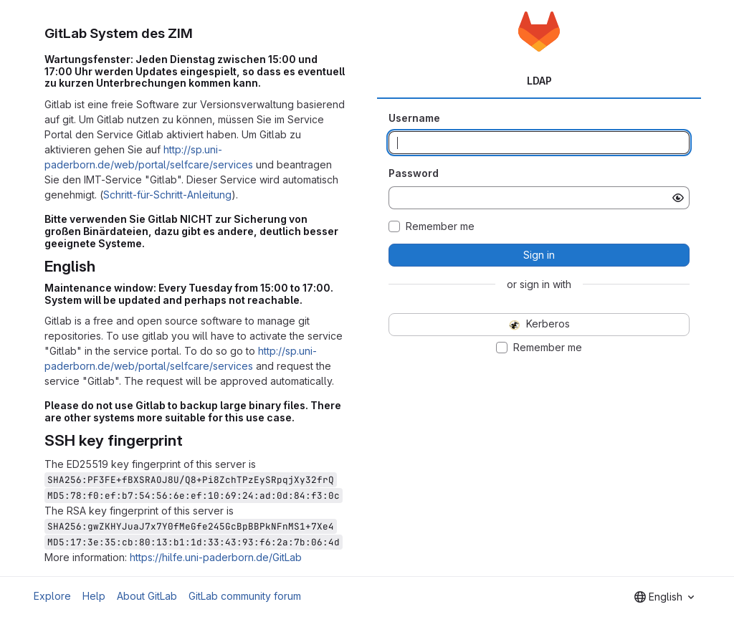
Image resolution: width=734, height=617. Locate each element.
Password (414, 173)
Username (414, 118)
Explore (52, 596)
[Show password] (678, 197)
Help (93, 596)
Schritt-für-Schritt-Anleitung (167, 194)
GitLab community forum (245, 596)
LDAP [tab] (539, 81)
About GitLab (147, 596)
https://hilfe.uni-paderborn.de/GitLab (216, 557)
